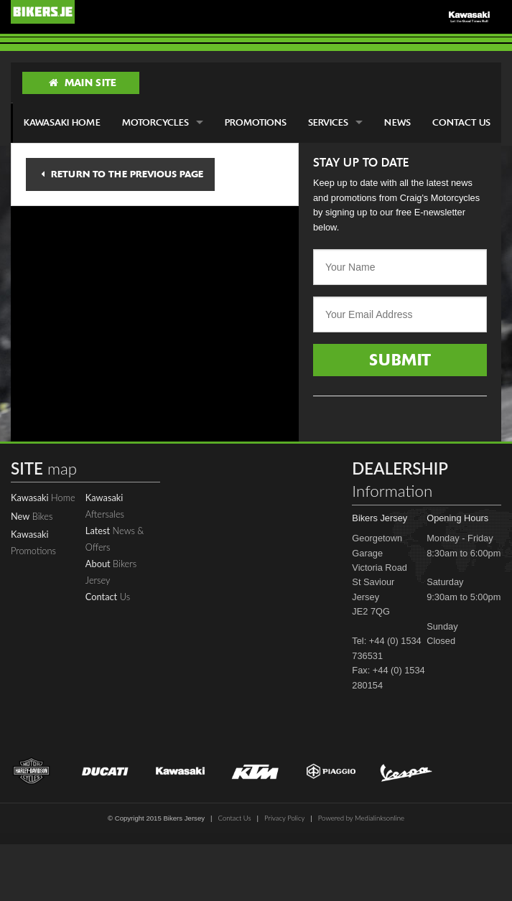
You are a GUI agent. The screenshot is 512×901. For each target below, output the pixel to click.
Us (107, 596)
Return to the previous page (122, 174)
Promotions (256, 122)
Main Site (82, 82)
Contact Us (461, 122)
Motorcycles (155, 122)
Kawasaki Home (62, 122)
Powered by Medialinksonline (361, 818)
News (397, 122)
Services (328, 122)
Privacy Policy (284, 818)
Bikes (31, 516)
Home (43, 497)
